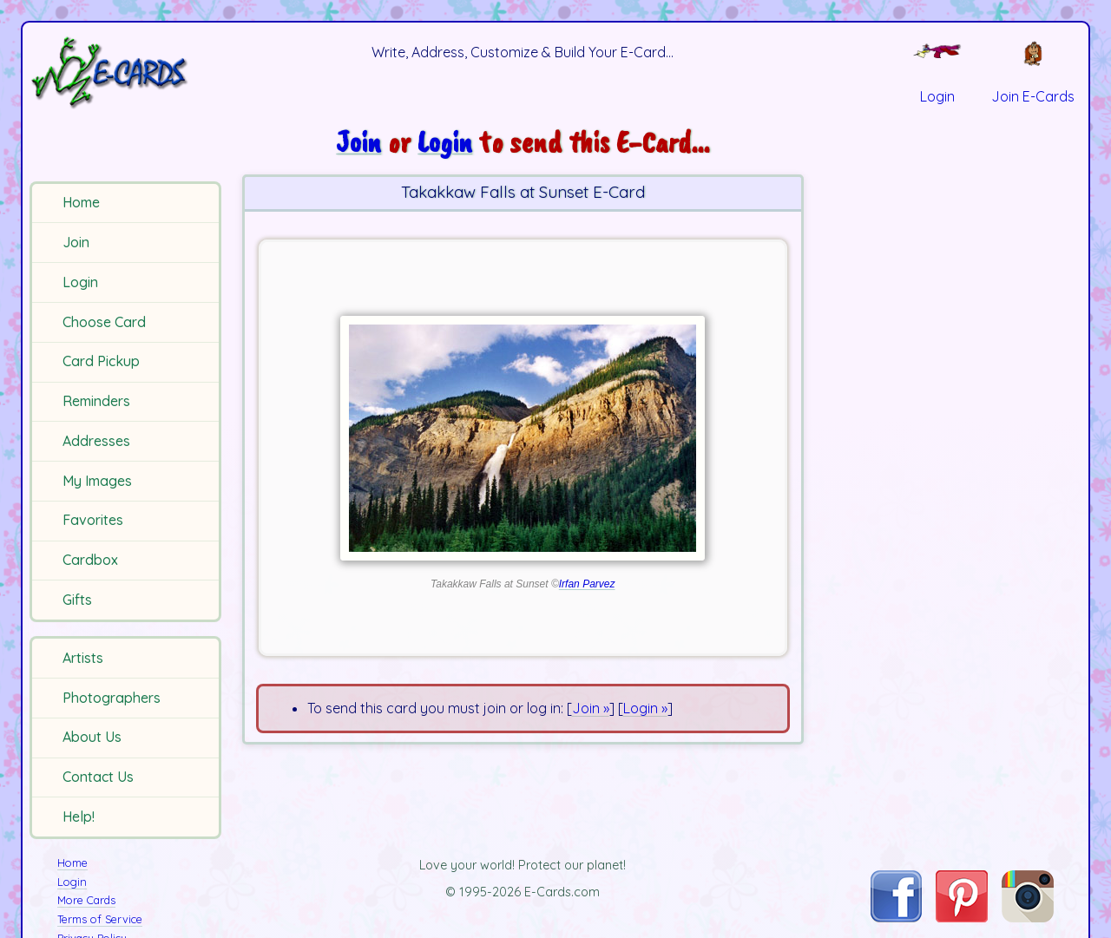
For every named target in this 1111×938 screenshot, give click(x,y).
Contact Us (98, 776)
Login (80, 282)
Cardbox (90, 559)
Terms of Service (99, 919)
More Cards (86, 900)
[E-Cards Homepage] (128, 72)
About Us (92, 736)
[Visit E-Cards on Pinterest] (962, 917)
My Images (97, 480)
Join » (590, 708)
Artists (82, 657)
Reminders (96, 401)
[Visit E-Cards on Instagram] (1028, 917)
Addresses (96, 440)
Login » (645, 708)
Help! (78, 816)
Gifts (77, 599)
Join (75, 242)
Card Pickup (101, 361)
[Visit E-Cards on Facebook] (896, 917)
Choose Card (104, 322)
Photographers (111, 697)
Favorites (92, 519)
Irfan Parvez (587, 584)
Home (81, 202)
